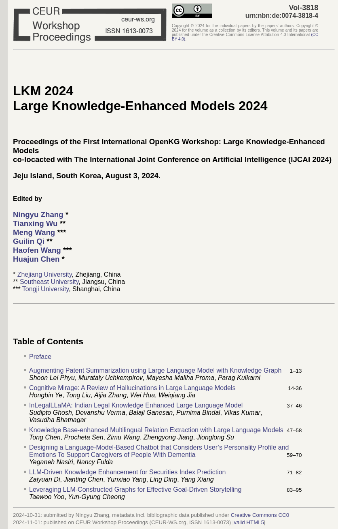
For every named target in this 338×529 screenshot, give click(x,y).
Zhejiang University (44, 274)
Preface (40, 356)
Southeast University (49, 281)
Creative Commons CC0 (260, 515)
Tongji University (45, 289)
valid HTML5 (249, 522)
